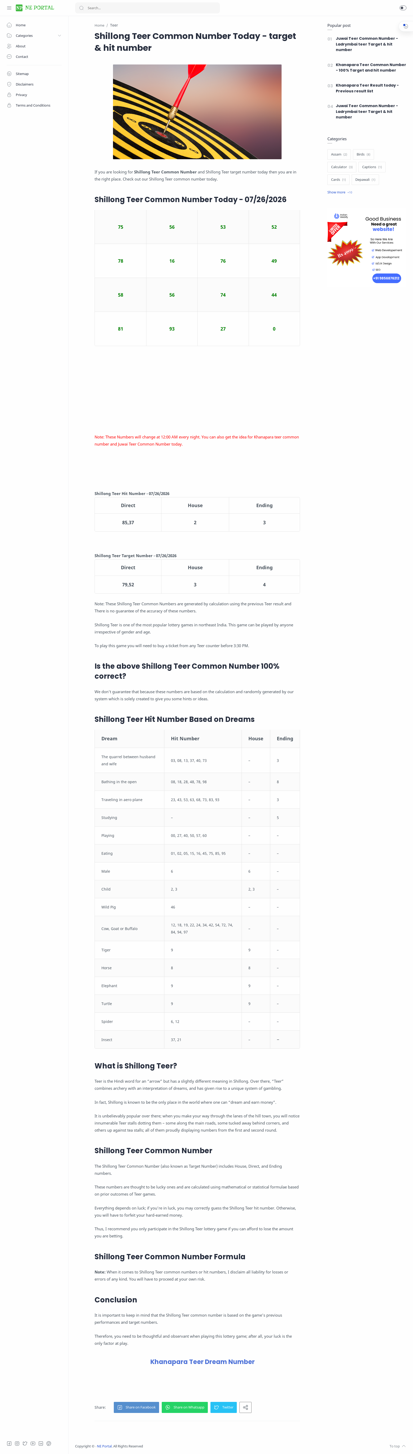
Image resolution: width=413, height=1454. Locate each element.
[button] (403, 8)
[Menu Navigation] (9, 8)
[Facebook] (9, 1443)
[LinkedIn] (40, 1443)
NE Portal (104, 1446)
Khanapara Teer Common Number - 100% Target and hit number (371, 67)
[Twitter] (25, 1443)
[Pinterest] (48, 1443)
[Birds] (363, 154)
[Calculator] (341, 167)
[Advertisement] (197, 390)
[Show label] (339, 192)
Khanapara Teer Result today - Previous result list (367, 88)
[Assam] (339, 154)
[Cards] (338, 179)
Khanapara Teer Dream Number (202, 1361)
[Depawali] (365, 179)
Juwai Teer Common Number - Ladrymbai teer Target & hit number (367, 44)
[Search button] (81, 7)
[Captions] (372, 167)
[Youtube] (33, 1443)
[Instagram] (17, 1443)
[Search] (147, 7)
